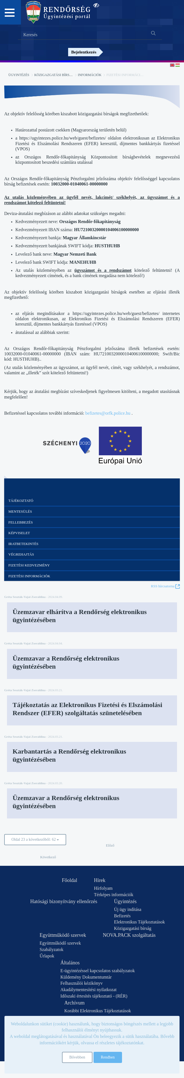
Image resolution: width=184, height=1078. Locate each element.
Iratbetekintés (23, 544)
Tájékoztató (20, 500)
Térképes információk (113, 894)
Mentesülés (20, 511)
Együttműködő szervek (63, 935)
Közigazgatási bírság (54, 75)
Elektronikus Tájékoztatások (139, 922)
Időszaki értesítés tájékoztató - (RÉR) (93, 996)
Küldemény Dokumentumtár (86, 977)
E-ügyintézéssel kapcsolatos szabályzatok (97, 970)
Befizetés (122, 915)
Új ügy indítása (127, 909)
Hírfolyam (103, 888)
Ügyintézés (18, 75)
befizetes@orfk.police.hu (107, 413)
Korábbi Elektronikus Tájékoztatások (97, 1010)
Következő (48, 857)
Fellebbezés (20, 522)
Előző (110, 845)
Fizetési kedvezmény (29, 565)
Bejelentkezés (83, 52)
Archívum (74, 1003)
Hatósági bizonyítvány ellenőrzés (63, 901)
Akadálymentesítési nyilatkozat (88, 989)
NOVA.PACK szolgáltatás (129, 935)
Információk (90, 75)
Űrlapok (47, 956)
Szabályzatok (51, 949)
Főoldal (69, 880)
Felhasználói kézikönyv (81, 983)
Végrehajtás (21, 554)
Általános (70, 962)
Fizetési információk (29, 576)
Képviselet (19, 533)
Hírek (100, 880)
